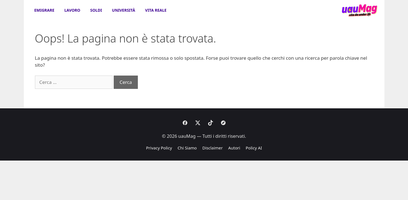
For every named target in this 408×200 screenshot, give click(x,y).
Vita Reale (155, 10)
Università (123, 10)
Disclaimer (212, 148)
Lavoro (72, 10)
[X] (197, 122)
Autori (234, 148)
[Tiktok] (210, 122)
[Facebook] (185, 122)
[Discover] (223, 122)
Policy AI (254, 148)
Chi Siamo (187, 148)
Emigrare (44, 10)
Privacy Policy (159, 148)
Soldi (96, 10)
